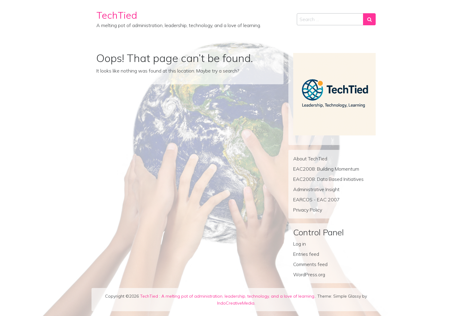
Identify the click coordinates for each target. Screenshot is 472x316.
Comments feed (310, 264)
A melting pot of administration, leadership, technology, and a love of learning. (238, 296)
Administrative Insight (316, 189)
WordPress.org (309, 274)
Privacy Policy (307, 210)
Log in (299, 244)
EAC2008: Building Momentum (326, 169)
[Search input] (330, 19)
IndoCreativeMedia (235, 303)
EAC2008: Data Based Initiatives (328, 179)
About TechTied (310, 159)
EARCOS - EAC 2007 (316, 200)
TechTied (116, 15)
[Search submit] (369, 19)
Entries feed (306, 254)
